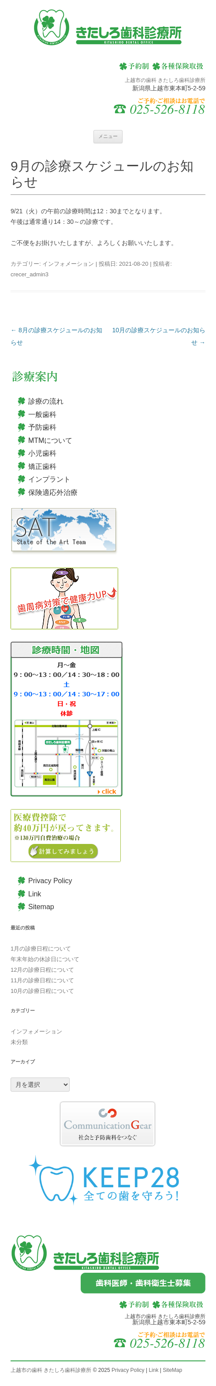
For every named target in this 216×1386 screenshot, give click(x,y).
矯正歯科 (42, 466)
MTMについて (50, 440)
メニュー (108, 136)
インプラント (49, 479)
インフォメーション (68, 263)
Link (34, 894)
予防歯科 (42, 427)
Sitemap (41, 906)
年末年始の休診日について (45, 959)
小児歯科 (42, 453)
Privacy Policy (50, 880)
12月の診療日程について (42, 969)
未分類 (19, 1042)
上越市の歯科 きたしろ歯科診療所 (51, 1370)
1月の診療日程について (41, 948)
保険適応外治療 (53, 492)
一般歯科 (42, 414)
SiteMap (172, 1370)
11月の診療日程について (42, 980)
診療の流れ (45, 401)
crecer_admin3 (29, 274)
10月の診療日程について (42, 991)
